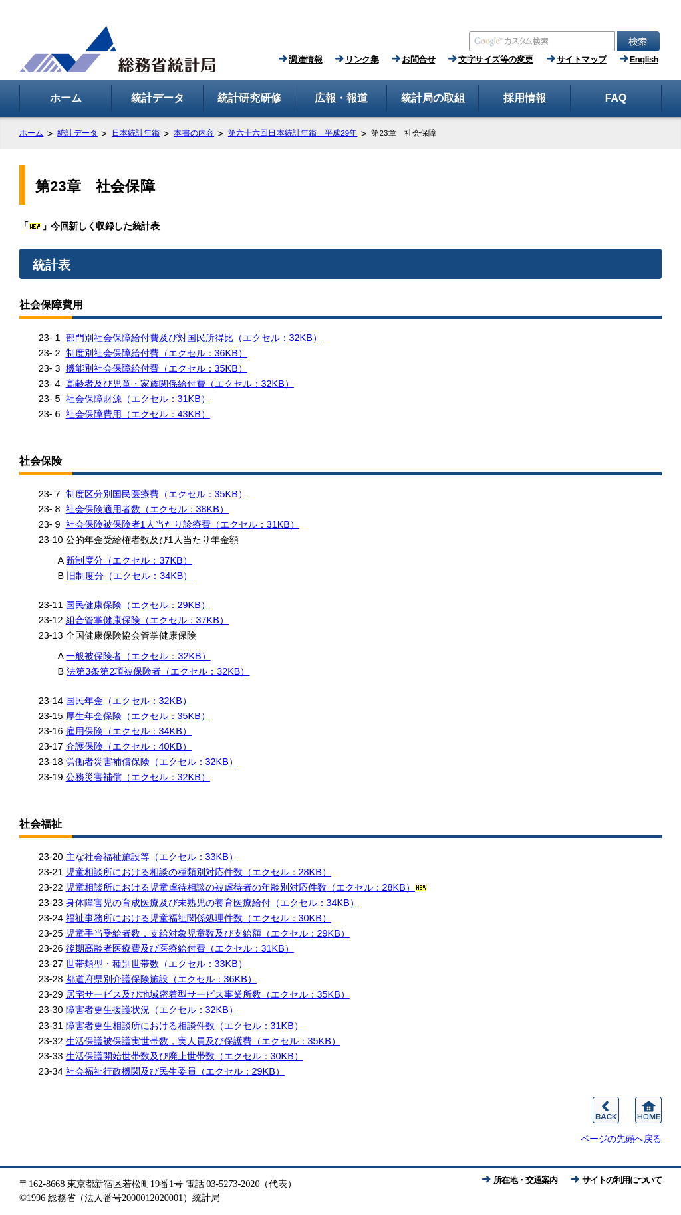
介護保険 (129, 746)
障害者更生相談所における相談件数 (184, 1025)
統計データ (77, 133)
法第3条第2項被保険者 (158, 671)
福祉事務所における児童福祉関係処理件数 (198, 918)
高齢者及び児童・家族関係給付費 (180, 383)
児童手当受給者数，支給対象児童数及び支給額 (208, 933)
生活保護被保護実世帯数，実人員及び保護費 (203, 1041)
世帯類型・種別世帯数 (156, 963)
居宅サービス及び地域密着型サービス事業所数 (208, 994)
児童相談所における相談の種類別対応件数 (198, 872)
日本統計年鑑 (136, 133)
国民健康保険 (138, 605)
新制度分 (129, 560)
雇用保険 (129, 731)
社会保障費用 (138, 414)
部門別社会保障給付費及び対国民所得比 (194, 337)
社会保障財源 (138, 398)
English (644, 59)
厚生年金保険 (138, 716)
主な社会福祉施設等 (152, 856)
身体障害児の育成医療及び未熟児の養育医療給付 (212, 902)
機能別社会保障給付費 (156, 368)
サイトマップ (582, 59)
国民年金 (129, 700)
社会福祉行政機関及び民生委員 (175, 1071)
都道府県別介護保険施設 (161, 979)
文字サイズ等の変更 (495, 59)
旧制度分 (129, 575)
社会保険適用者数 (147, 509)
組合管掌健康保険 (147, 620)
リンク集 (361, 59)
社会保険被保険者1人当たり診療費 (182, 524)
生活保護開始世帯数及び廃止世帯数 (184, 1056)
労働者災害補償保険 (152, 761)
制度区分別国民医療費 (156, 494)
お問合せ (418, 59)
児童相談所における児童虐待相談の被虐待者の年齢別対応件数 (247, 887)
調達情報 (305, 59)
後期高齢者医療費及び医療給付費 (180, 948)
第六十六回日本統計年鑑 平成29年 (293, 133)
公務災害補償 (138, 777)
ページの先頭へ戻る (621, 1138)
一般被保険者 (138, 656)
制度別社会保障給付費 (156, 353)
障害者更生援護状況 (152, 1009)
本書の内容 (194, 133)
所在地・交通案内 (525, 1180)
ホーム (31, 133)
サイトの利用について (622, 1180)
